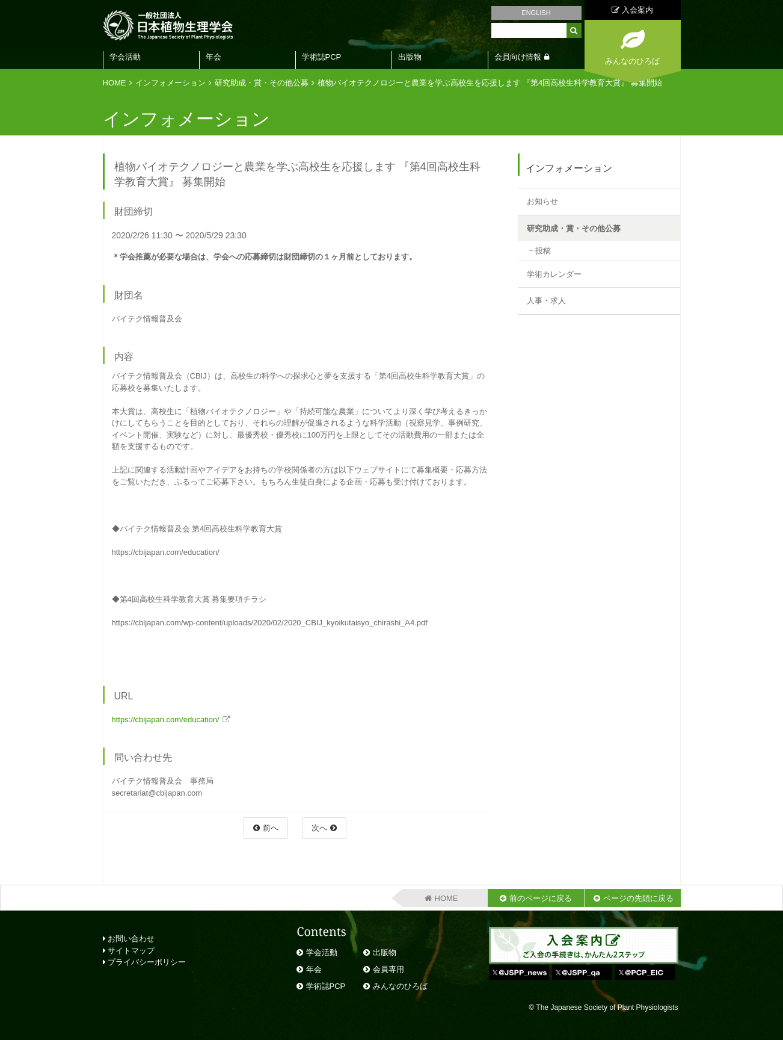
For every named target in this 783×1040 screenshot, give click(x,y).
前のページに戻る (540, 898)
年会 (213, 56)
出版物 (410, 56)
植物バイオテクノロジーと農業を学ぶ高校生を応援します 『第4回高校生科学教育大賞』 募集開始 (491, 82)
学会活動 (125, 56)
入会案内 (632, 9)
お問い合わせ (129, 938)
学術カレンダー (554, 274)
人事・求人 (546, 300)
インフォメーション (170, 82)
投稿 (543, 250)
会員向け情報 (517, 56)
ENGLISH (535, 12)
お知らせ (542, 201)
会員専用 (388, 969)
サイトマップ (129, 950)
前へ (270, 827)
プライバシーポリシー (144, 962)
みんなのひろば (400, 986)
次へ (319, 827)
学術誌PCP (322, 56)
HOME (114, 82)
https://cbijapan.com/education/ (166, 719)
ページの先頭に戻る (638, 898)
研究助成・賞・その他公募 (262, 82)
